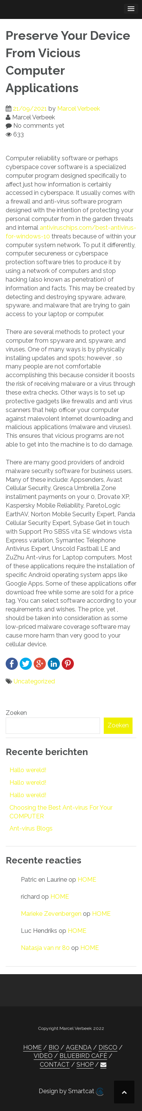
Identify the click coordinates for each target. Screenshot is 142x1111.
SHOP (85, 1064)
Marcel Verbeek (78, 108)
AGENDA (79, 1047)
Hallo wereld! (27, 770)
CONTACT (55, 1064)
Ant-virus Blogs (31, 828)
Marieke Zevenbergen (51, 913)
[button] (103, 1065)
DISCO (107, 1047)
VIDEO (43, 1055)
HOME (87, 879)
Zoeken (16, 712)
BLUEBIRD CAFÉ (83, 1055)
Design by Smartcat (71, 1091)
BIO (53, 1047)
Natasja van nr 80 (45, 947)
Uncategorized (34, 681)
